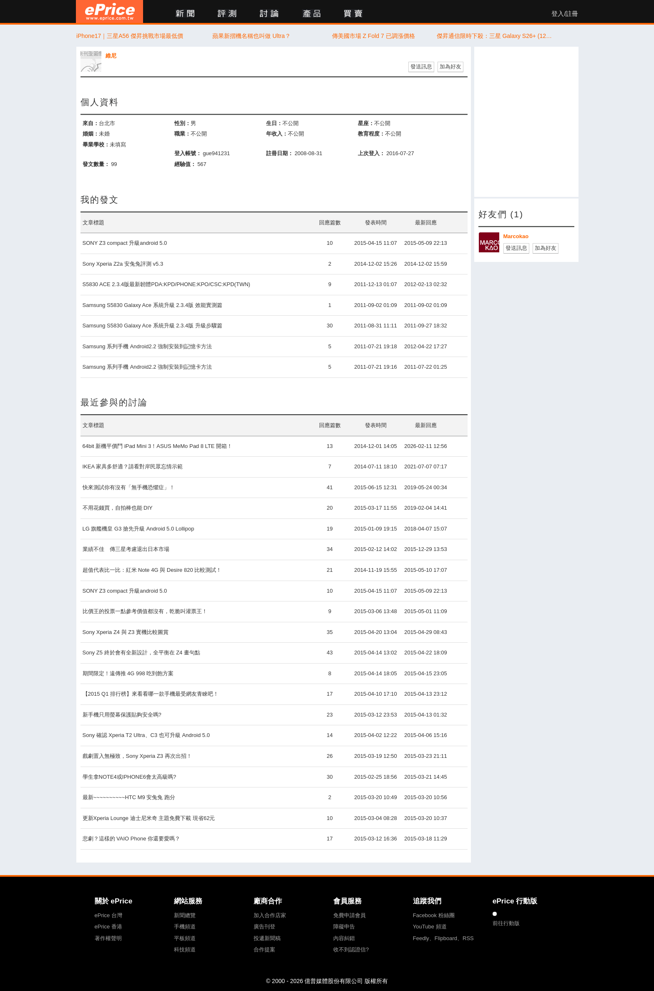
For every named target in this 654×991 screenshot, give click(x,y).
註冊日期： (279, 153)
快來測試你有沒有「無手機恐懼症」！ (129, 487)
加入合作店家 (270, 915)
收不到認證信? (351, 949)
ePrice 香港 (108, 926)
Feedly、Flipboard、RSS (443, 938)
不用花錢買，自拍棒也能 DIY (118, 508)
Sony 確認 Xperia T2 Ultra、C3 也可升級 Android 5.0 (146, 735)
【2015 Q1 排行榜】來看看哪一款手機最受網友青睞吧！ (151, 694)
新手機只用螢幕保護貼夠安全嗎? (122, 715)
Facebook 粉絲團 (434, 915)
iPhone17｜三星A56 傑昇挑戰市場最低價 (129, 36)
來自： (91, 123)
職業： (182, 134)
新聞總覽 (185, 915)
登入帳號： (187, 153)
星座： (366, 123)
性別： (182, 123)
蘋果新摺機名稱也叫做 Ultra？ (251, 36)
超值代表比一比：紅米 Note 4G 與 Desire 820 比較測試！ (152, 570)
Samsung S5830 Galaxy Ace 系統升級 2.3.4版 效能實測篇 (152, 305)
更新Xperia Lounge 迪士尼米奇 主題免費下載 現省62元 (149, 818)
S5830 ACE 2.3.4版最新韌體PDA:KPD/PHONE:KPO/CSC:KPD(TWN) (166, 284)
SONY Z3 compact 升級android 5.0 (125, 243)
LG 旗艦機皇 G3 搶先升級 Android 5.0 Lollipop (138, 529)
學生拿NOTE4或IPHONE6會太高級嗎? (129, 777)
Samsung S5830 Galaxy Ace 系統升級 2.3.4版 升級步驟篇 (152, 325)
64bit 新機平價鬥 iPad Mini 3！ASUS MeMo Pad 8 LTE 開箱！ (158, 446)
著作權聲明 (108, 938)
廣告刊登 (264, 926)
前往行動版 (506, 923)
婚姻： (91, 134)
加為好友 (450, 66)
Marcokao (516, 236)
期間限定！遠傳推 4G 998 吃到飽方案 (128, 673)
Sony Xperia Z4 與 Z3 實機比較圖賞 (126, 632)
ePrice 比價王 (109, 11)
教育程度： (371, 134)
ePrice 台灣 (108, 915)
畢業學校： (96, 144)
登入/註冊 (564, 13)
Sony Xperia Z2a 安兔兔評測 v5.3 (123, 264)
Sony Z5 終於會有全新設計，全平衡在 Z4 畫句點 (141, 652)
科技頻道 (185, 949)
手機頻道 (185, 926)
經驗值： (185, 164)
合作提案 (264, 949)
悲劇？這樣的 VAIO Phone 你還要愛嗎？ (132, 838)
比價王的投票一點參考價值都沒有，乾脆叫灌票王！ (145, 611)
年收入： (277, 134)
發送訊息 (421, 66)
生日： (274, 123)
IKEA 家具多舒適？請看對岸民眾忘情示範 (133, 466)
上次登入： (371, 153)
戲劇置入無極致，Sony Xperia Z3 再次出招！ (137, 756)
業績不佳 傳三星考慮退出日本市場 (126, 549)
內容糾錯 (344, 938)
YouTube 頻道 (430, 926)
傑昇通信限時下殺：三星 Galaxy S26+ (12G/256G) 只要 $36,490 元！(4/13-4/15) (495, 36)
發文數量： (96, 164)
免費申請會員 (349, 915)
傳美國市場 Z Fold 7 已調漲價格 (373, 36)
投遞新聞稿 (267, 938)
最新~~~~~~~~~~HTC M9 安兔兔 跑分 (129, 797)
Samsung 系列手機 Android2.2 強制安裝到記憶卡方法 (147, 346)
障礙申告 (344, 926)
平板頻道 (185, 938)
